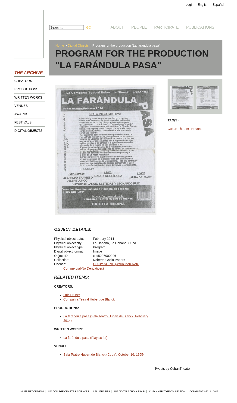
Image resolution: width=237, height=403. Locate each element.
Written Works (28, 97)
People (139, 27)
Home (59, 45)
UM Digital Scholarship (129, 391)
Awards (21, 114)
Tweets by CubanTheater (173, 368)
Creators (23, 81)
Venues (21, 106)
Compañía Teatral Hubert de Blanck (89, 299)
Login (189, 4)
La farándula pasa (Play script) (85, 338)
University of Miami (31, 391)
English (203, 4)
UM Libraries (102, 391)
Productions (26, 89)
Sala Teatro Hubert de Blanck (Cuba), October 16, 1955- (103, 354)
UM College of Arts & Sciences (68, 391)
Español (218, 4)
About (117, 27)
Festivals (22, 122)
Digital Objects (28, 130)
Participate (166, 27)
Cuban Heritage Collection (167, 391)
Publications (200, 27)
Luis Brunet (71, 295)
